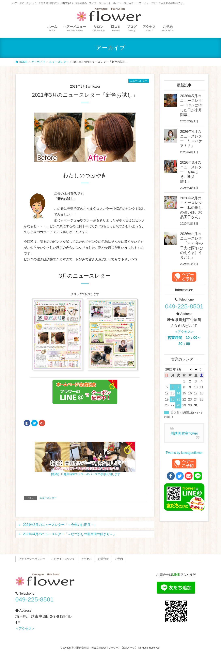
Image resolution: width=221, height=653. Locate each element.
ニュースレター (138, 80)
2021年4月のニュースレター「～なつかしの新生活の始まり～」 (69, 534)
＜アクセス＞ (184, 331)
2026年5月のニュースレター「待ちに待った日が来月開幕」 (191, 105)
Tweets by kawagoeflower (184, 452)
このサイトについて (63, 558)
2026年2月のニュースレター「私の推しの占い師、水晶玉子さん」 (191, 207)
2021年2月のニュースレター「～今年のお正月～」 (60, 524)
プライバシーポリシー (32, 558)
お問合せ (103, 558)
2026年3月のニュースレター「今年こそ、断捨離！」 (191, 172)
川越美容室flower (184, 433)
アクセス (86, 558)
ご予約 (119, 558)
